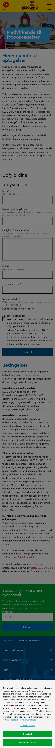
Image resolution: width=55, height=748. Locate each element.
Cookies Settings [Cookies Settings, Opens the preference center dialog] (27, 725)
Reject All (27, 734)
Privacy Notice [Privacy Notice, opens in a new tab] (29, 720)
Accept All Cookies (27, 742)
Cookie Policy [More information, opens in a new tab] (17, 720)
